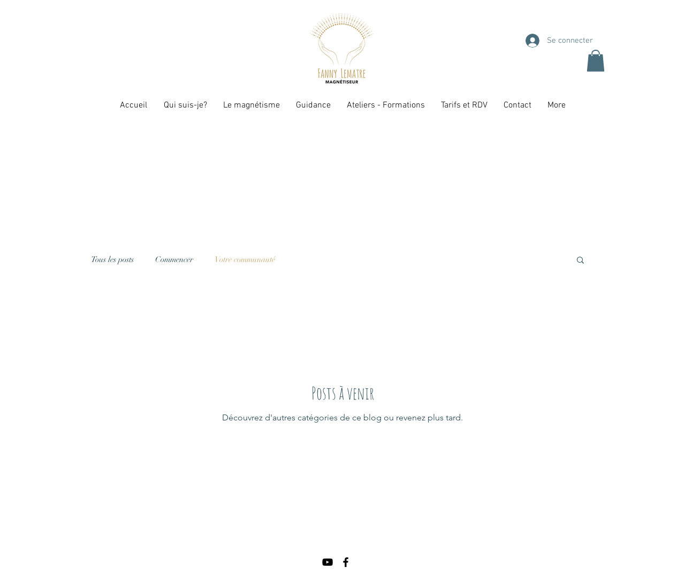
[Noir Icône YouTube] (327, 562)
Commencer (174, 259)
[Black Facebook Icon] (345, 562)
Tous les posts (112, 259)
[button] (596, 61)
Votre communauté (245, 259)
